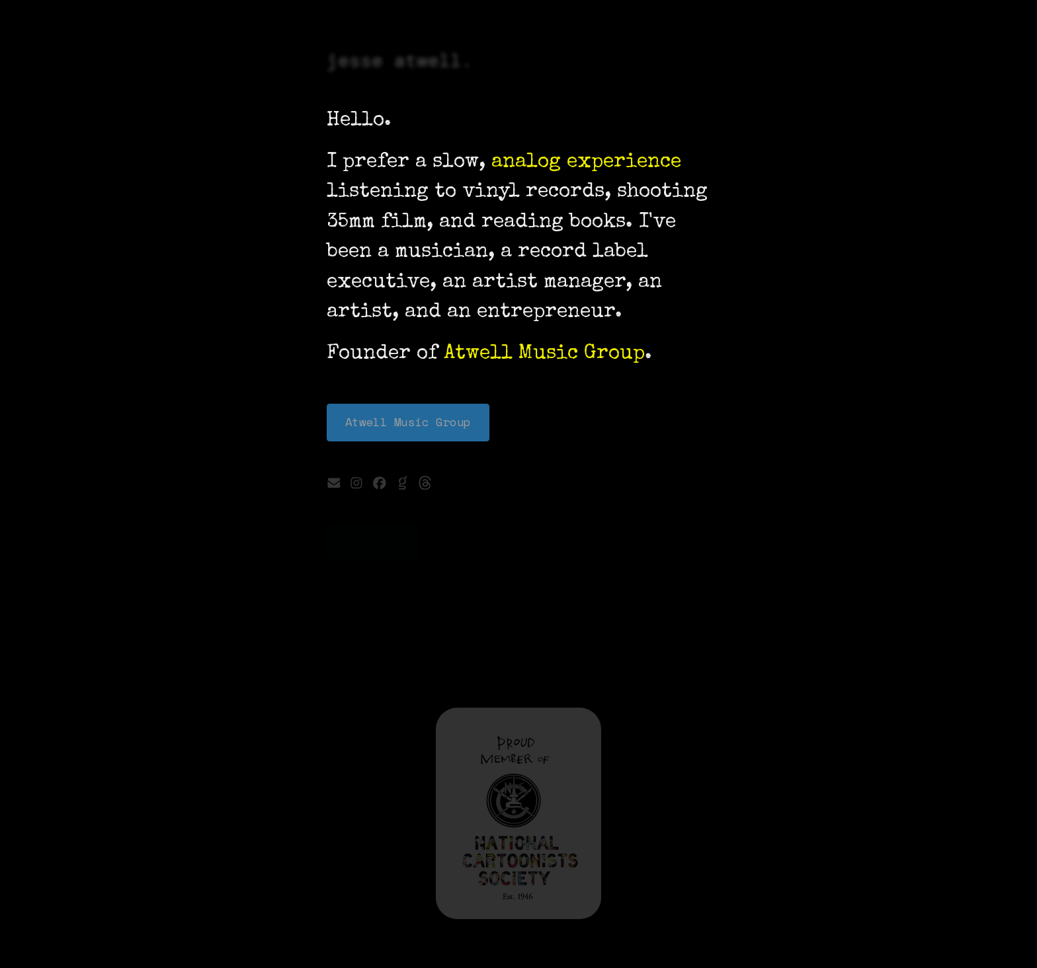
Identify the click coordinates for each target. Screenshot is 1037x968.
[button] (334, 483)
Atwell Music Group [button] (408, 422)
